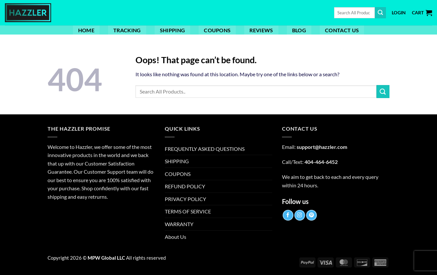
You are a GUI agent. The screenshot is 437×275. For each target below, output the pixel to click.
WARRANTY (179, 224)
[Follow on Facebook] (288, 215)
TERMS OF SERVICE (188, 211)
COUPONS (217, 30)
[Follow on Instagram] (299, 215)
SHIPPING (172, 30)
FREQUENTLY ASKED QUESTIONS (205, 149)
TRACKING (127, 30)
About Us (175, 237)
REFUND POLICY (185, 186)
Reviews (261, 30)
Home (86, 30)
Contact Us (342, 30)
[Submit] (380, 12)
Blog (299, 30)
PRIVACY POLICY (185, 199)
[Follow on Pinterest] (311, 215)
